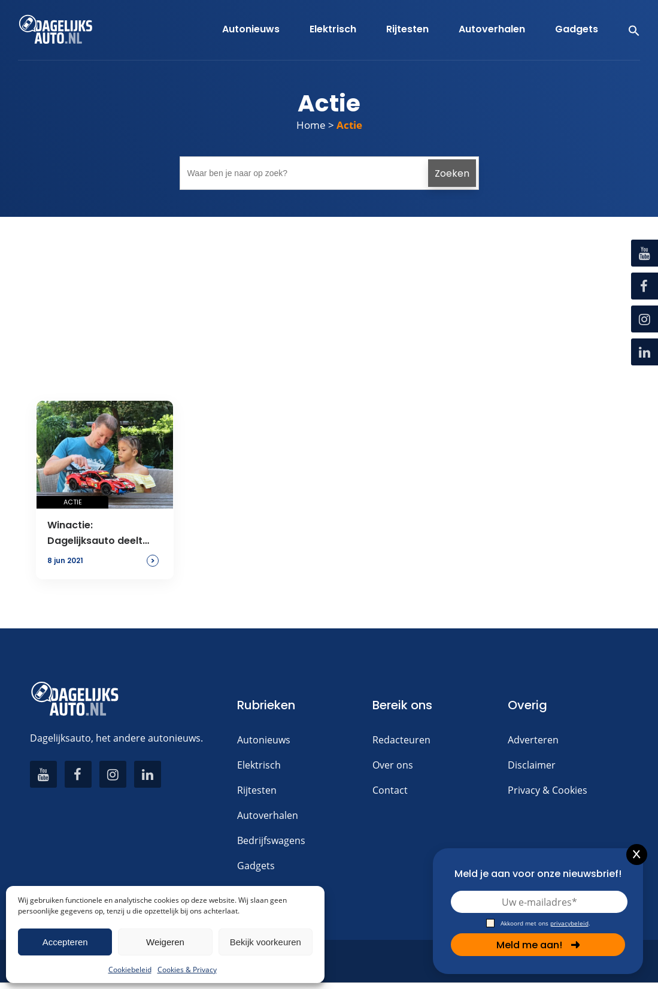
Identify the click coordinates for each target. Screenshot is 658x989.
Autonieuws (263, 739)
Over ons (392, 765)
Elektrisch (259, 765)
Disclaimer (532, 765)
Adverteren (533, 739)
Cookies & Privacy (187, 969)
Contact (390, 790)
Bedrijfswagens (271, 840)
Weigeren (165, 942)
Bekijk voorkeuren (265, 942)
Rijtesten (257, 790)
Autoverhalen (267, 815)
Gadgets (256, 865)
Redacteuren (401, 739)
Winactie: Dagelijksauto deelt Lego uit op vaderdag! (101, 533)
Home (311, 125)
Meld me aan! (538, 945)
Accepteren (65, 942)
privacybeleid (569, 923)
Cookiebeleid (129, 969)
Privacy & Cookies (547, 790)
